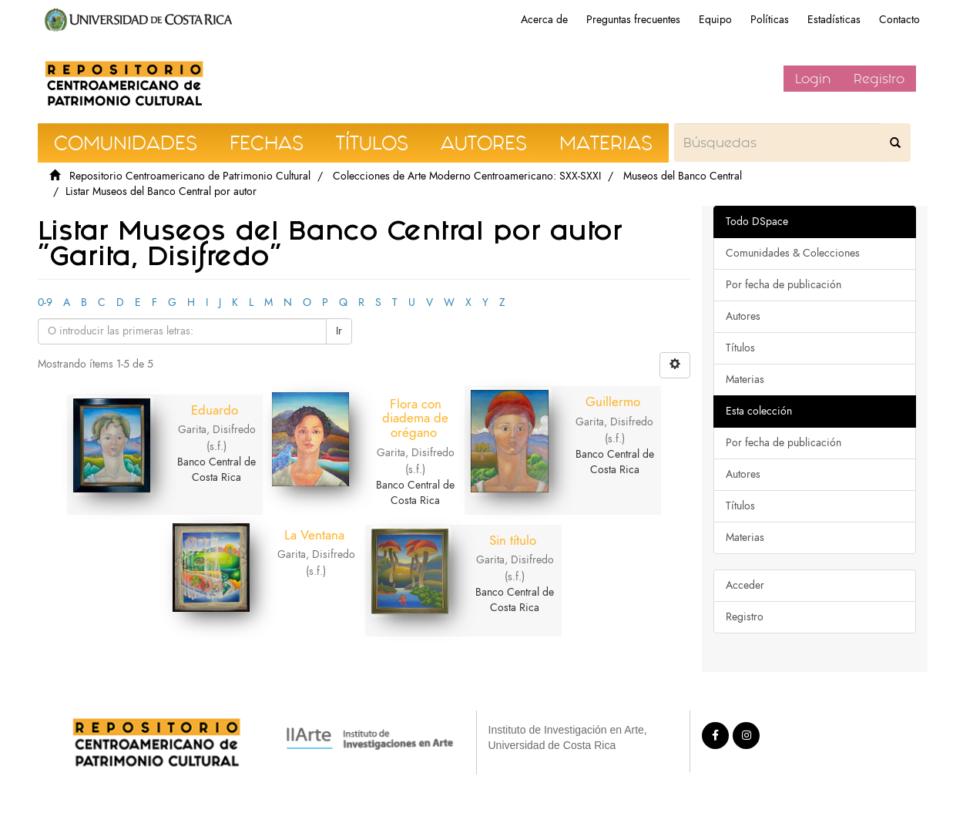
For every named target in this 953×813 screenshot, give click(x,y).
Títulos (740, 348)
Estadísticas (834, 19)
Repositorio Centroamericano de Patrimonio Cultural (189, 176)
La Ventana (314, 535)
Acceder (745, 585)
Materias (745, 379)
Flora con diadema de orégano (415, 418)
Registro (879, 78)
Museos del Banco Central (682, 176)
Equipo (715, 19)
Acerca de (544, 19)
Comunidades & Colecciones (793, 253)
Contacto (899, 19)
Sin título (512, 540)
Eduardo (214, 410)
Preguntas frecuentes (633, 19)
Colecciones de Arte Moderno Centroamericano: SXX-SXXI (467, 176)
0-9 (45, 302)
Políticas (769, 19)
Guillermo (613, 401)
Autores (743, 316)
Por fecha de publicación (783, 284)
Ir (339, 331)
